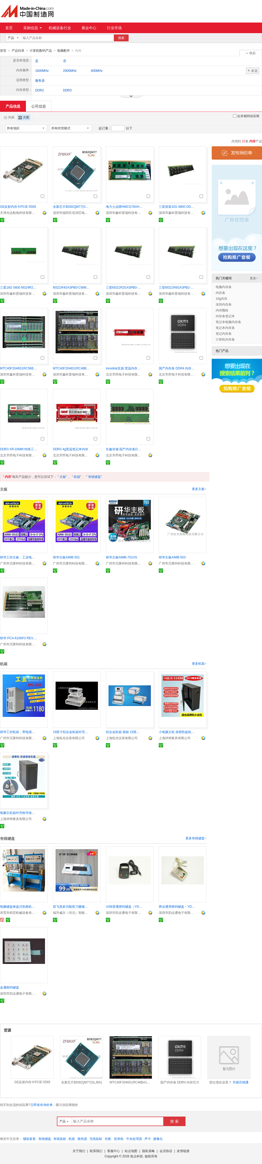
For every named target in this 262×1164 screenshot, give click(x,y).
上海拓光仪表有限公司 (69, 738)
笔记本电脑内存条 (228, 322)
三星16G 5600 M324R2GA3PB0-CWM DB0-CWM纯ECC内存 (18, 287)
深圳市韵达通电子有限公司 (124, 912)
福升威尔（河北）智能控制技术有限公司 (71, 912)
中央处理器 (134, 1138)
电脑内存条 (224, 287)
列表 (9, 117)
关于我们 (79, 1151)
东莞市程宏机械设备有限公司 (18, 912)
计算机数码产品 (41, 50)
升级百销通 (241, 1082)
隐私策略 (148, 1151)
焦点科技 (136, 1156)
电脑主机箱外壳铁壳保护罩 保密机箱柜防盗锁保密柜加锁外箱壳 (18, 812)
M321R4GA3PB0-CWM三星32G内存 (71, 287)
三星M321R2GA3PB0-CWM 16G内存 (124, 287)
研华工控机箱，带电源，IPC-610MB (18, 732)
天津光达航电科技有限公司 (18, 212)
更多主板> (199, 489)
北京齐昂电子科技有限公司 (124, 374)
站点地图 (131, 1151)
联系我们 (96, 1151)
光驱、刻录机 (114, 1138)
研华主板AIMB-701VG (121, 557)
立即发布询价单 (41, 1104)
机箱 (77, 476)
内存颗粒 (222, 310)
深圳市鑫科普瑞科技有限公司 (124, 212)
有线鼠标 (59, 1138)
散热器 (82, 1138)
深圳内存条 (224, 304)
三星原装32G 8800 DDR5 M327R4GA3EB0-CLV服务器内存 (177, 206)
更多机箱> (199, 663)
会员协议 (166, 1151)
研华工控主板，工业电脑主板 (18, 557)
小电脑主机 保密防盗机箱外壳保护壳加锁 (177, 732)
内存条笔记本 (225, 316)
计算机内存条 (225, 339)
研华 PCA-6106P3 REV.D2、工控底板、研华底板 (18, 638)
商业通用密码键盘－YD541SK (177, 906)
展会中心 (89, 28)
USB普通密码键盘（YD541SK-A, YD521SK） (124, 906)
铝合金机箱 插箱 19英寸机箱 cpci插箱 (124, 732)
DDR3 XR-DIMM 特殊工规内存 (18, 449)
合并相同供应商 (246, 116)
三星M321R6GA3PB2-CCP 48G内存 (177, 287)
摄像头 (158, 1138)
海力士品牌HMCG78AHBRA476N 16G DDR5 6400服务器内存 (124, 206)
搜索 (121, 38)
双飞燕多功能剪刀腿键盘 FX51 (71, 906)
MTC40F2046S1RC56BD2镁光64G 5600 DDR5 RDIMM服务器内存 (18, 368)
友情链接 (183, 1151)
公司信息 (38, 106)
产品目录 (18, 50)
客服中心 (113, 1151)
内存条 (220, 292)
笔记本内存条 (225, 327)
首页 (9, 28)
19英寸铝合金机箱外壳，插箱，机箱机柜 (71, 732)
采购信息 (32, 28)
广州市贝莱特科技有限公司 (18, 563)
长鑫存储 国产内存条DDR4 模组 (124, 449)
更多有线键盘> (196, 838)
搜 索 (174, 1121)
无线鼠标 (95, 1138)
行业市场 (114, 28)
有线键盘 (94, 476)
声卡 (147, 1138)
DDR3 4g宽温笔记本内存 (70, 449)
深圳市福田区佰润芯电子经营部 (71, 212)
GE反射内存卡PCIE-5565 (18, 206)
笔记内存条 (224, 333)
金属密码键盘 (9, 987)
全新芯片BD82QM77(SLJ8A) (71, 206)
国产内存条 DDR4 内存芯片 (177, 368)
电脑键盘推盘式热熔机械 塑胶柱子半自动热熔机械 (18, 906)
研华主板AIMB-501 (66, 557)
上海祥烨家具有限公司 (175, 738)
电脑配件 (63, 50)
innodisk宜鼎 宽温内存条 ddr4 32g (124, 368)
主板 (63, 476)
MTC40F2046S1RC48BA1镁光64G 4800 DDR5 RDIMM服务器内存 (71, 368)
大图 (24, 117)
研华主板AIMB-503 (172, 557)
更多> (254, 278)
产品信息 (13, 106)
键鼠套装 (29, 1138)
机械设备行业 (60, 28)
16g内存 (221, 298)
